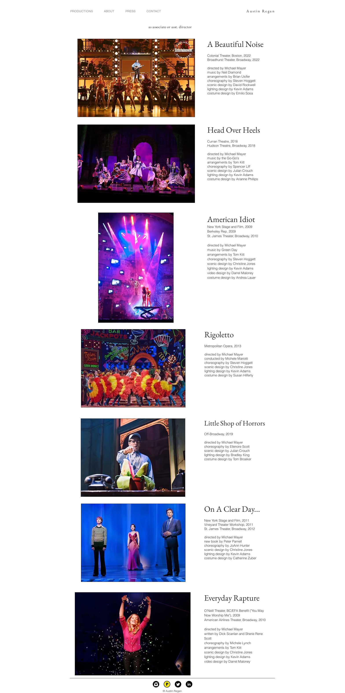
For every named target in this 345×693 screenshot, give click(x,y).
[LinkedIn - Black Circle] (189, 684)
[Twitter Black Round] (178, 684)
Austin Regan (260, 11)
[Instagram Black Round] (156, 684)
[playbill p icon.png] (167, 684)
